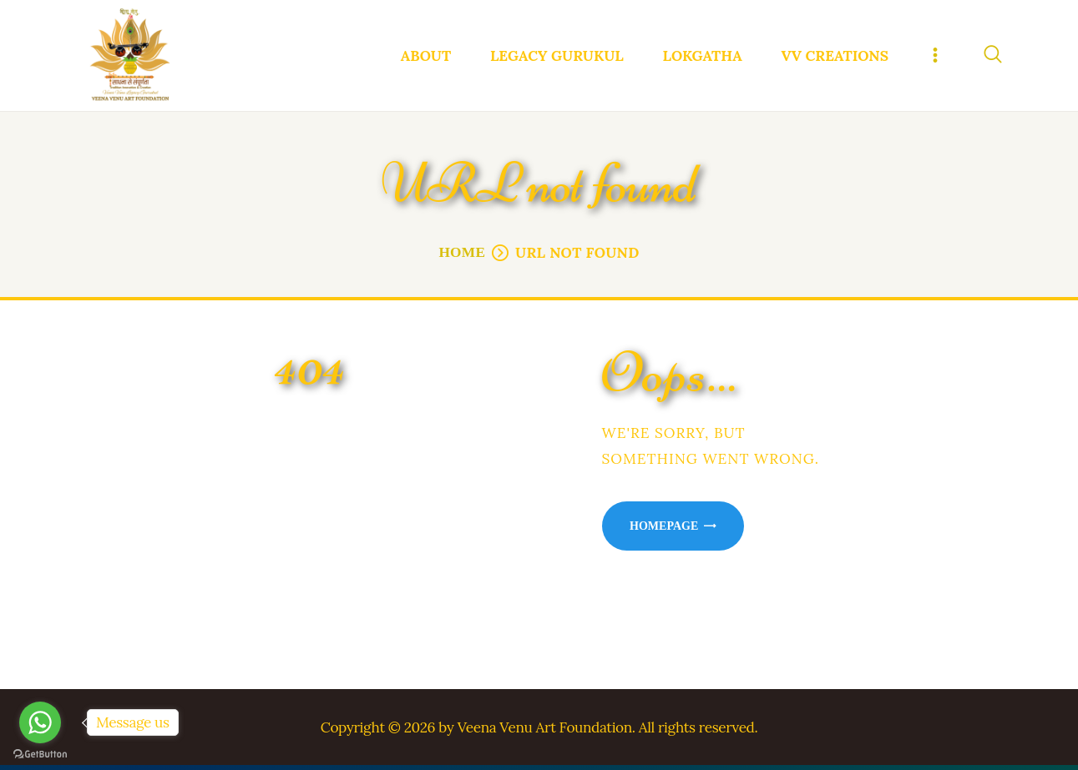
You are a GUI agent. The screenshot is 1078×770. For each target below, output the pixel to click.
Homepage (664, 529)
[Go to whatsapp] (40, 722)
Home (461, 256)
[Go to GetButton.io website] (40, 753)
